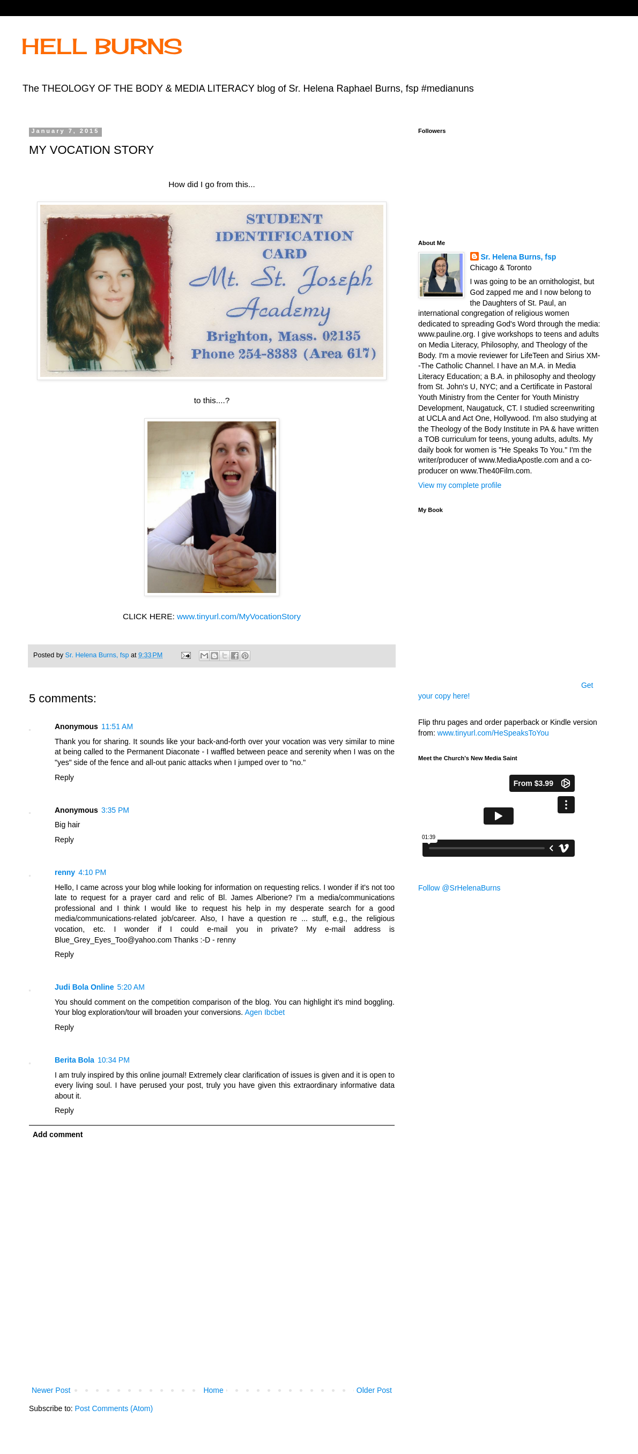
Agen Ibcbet (264, 1012)
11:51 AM (117, 726)
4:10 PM (92, 872)
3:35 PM (115, 810)
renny (65, 872)
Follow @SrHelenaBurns (459, 888)
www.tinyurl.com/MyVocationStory (239, 616)
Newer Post (51, 1390)
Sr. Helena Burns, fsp (519, 257)
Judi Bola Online (84, 987)
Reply (64, 777)
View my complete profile (459, 485)
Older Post (374, 1390)
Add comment (58, 1134)
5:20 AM (130, 987)
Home (213, 1390)
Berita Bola (74, 1060)
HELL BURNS (101, 46)
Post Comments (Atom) (114, 1408)
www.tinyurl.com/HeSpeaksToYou (493, 733)
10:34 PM (114, 1060)
